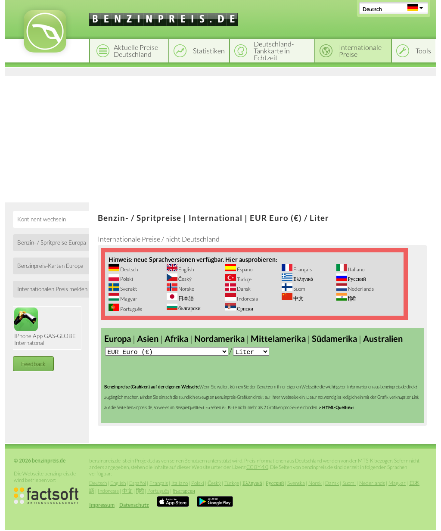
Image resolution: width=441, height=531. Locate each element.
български (189, 308)
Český (184, 279)
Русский (356, 279)
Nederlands (360, 289)
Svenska (296, 484)
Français (302, 269)
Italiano (355, 269)
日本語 (185, 298)
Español (137, 484)
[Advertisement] (220, 138)
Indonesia (247, 298)
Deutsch (372, 9)
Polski (126, 279)
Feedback (33, 363)
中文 (298, 298)
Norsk (315, 484)
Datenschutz (134, 506)
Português (130, 309)
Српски (244, 308)
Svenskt (128, 289)
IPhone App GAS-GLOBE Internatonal (45, 326)
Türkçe (244, 279)
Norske (185, 289)
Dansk (243, 289)
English (185, 269)
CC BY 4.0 (257, 468)
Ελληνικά (302, 279)
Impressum (102, 506)
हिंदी (351, 298)
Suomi (299, 289)
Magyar (128, 298)
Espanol (245, 269)
